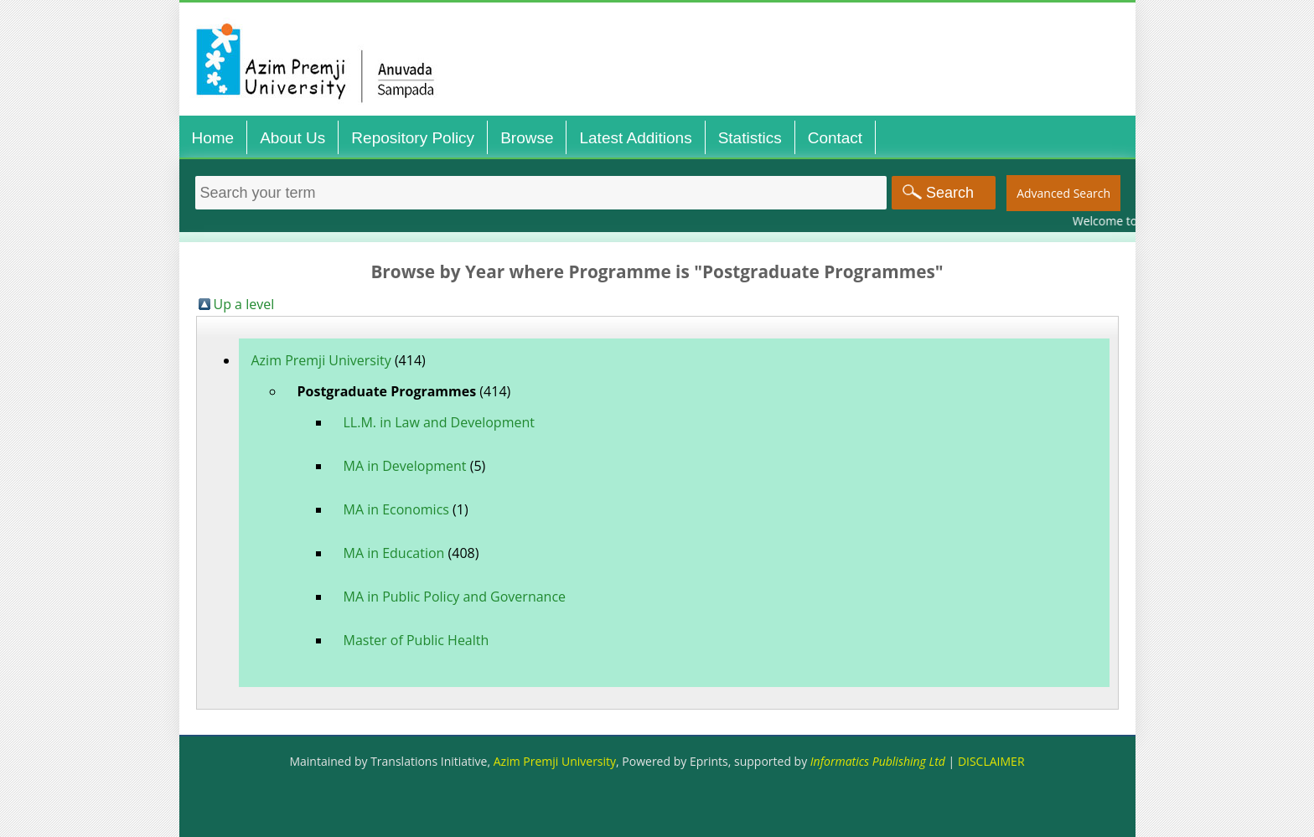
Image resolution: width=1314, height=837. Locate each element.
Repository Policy (412, 138)
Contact (835, 138)
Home (213, 138)
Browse (526, 138)
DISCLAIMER (991, 761)
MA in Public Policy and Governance (455, 596)
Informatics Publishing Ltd (877, 761)
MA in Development (405, 466)
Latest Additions (635, 138)
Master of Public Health (416, 640)
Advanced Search (1063, 193)
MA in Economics (396, 509)
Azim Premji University (321, 360)
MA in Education (394, 553)
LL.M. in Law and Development (439, 422)
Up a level (244, 304)
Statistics (750, 138)
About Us (292, 138)
